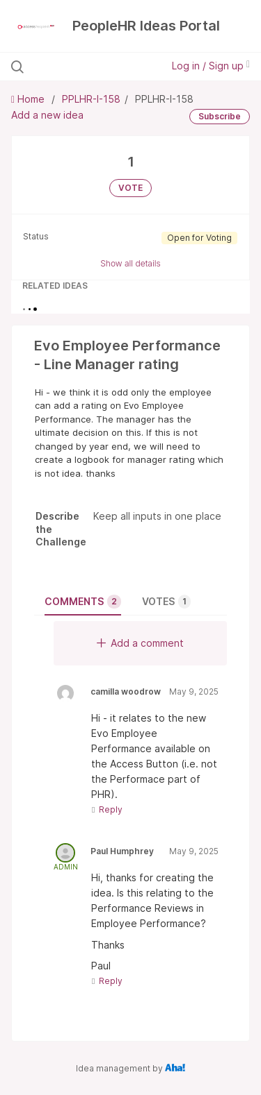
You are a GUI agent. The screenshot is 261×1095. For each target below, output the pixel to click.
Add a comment (140, 643)
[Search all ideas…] (83, 66)
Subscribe (219, 116)
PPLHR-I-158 (91, 99)
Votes (166, 602)
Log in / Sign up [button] (211, 65)
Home (29, 99)
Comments (83, 602)
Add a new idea (47, 115)
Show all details (130, 263)
